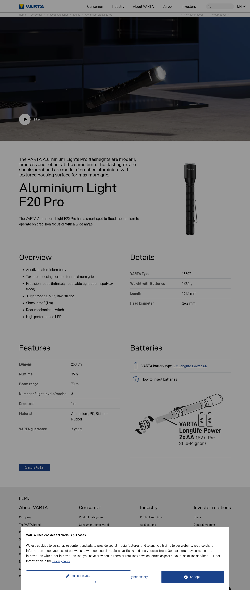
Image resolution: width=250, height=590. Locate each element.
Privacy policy (62, 561)
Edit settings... (61, 577)
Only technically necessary (129, 577)
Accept (195, 577)
